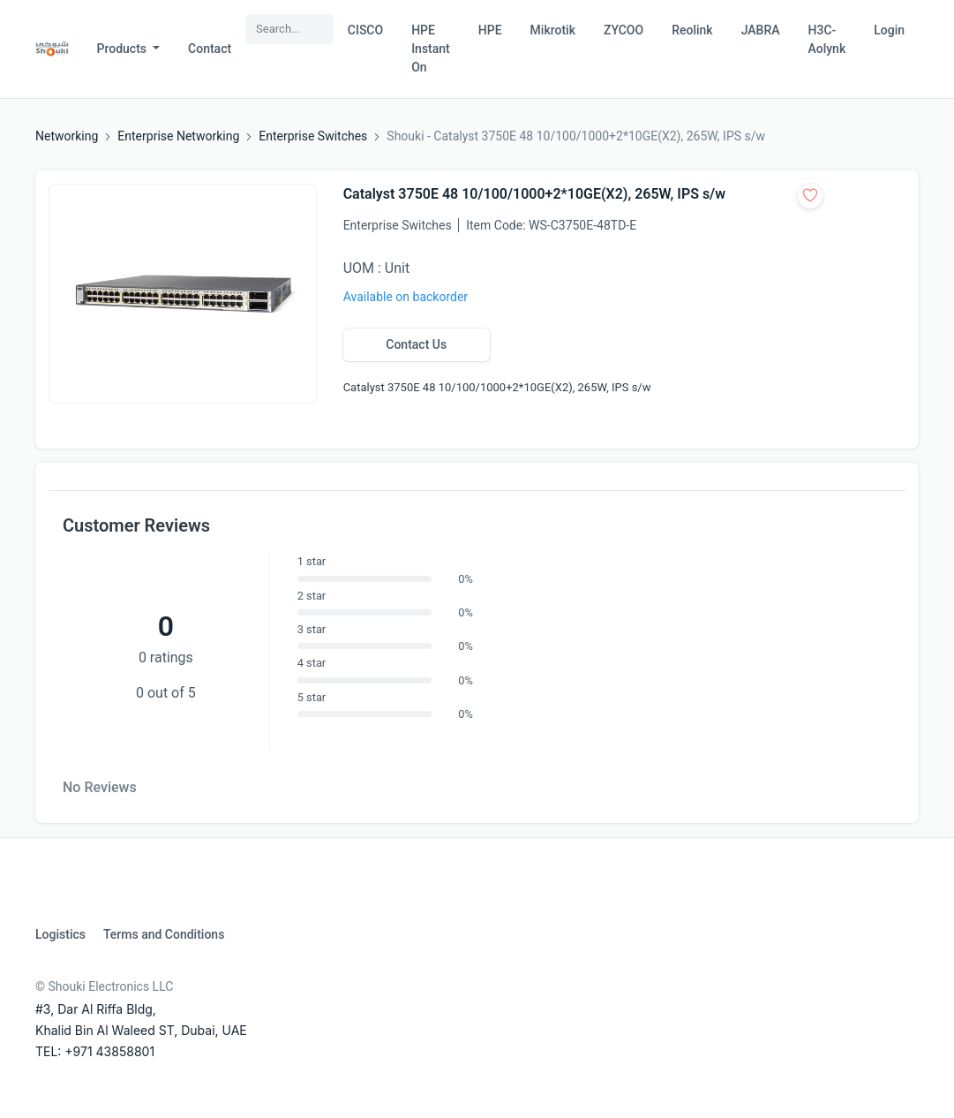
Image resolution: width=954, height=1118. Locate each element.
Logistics (60, 934)
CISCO (365, 30)
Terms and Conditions (163, 934)
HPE (490, 30)
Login (889, 30)
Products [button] (123, 49)
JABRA (760, 30)
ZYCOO (623, 30)
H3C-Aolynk (827, 39)
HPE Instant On (430, 48)
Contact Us (416, 344)
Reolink (692, 30)
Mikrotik (552, 30)
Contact (209, 49)
